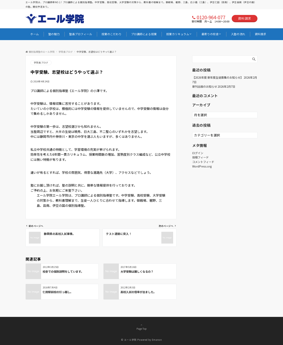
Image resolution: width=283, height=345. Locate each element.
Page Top (141, 326)
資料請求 (244, 18)
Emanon (157, 339)
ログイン (197, 153)
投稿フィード (200, 157)
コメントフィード (203, 162)
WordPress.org (202, 166)
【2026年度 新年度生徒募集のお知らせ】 (217, 77)
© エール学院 (128, 339)
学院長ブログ (41, 62)
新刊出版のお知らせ (204, 86)
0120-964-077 (211, 17)
